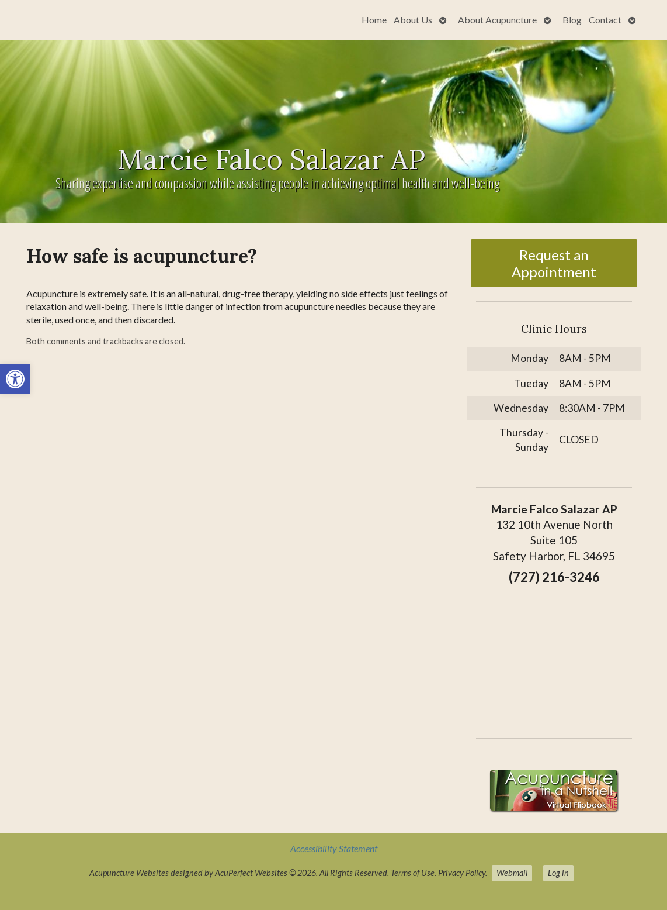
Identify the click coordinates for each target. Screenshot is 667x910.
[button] (15, 379)
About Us (413, 19)
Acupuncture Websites (129, 873)
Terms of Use (413, 873)
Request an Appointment (554, 263)
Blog (572, 19)
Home (374, 19)
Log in (558, 873)
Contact (605, 19)
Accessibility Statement (333, 848)
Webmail (511, 873)
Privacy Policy (461, 873)
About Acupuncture (497, 19)
